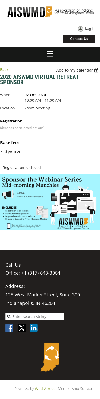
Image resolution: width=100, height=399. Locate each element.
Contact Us (79, 38)
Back (4, 69)
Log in (90, 28)
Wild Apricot (46, 388)
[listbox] (78, 70)
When (5, 94)
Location (7, 108)
